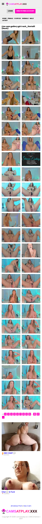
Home (4, 18)
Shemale (25, 18)
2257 (21, 518)
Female (10, 18)
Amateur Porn (16, 506)
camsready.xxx (22, 517)
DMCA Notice (34, 517)
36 (35, 414)
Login (10, 11)
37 (38, 414)
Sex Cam (27, 506)
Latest (5, 20)
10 (29, 414)
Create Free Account (25, 11)
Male (32, 18)
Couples (17, 18)
